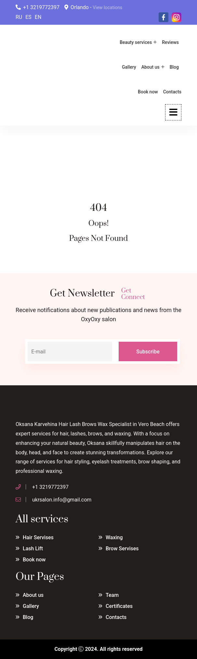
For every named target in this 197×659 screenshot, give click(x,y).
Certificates (119, 606)
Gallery (129, 67)
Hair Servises (38, 537)
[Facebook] (163, 17)
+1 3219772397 (37, 7)
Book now (148, 91)
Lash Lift (33, 548)
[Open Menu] (173, 112)
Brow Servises (122, 548)
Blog (174, 67)
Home (23, 159)
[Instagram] (176, 17)
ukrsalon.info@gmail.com (61, 500)
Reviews (170, 42)
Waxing (114, 537)
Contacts (172, 91)
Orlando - (93, 7)
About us (150, 67)
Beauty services (136, 42)
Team (112, 595)
